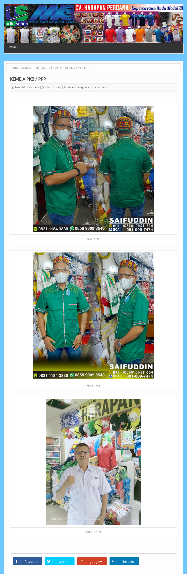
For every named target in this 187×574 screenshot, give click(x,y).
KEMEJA (80, 87)
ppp (92, 87)
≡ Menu (11, 47)
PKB (87, 87)
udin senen (101, 87)
